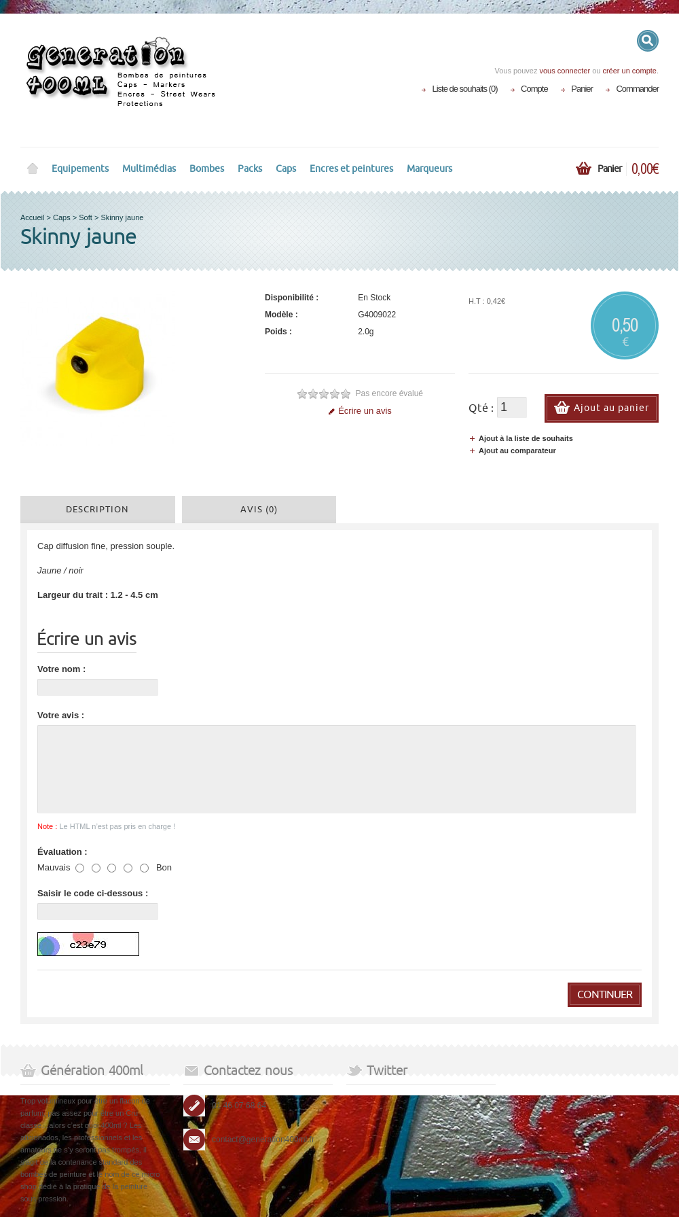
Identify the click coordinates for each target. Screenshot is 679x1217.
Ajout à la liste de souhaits (521, 438)
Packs (250, 169)
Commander (637, 89)
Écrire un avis (360, 411)
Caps (286, 169)
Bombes (206, 169)
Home (32, 169)
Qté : (481, 408)
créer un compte (629, 71)
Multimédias (149, 169)
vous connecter (564, 71)
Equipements (80, 169)
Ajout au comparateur (512, 450)
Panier (582, 89)
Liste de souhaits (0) (464, 89)
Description (97, 509)
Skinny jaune (121, 217)
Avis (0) (259, 509)
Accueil (32, 217)
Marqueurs (429, 169)
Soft (85, 217)
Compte (534, 89)
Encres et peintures (351, 169)
